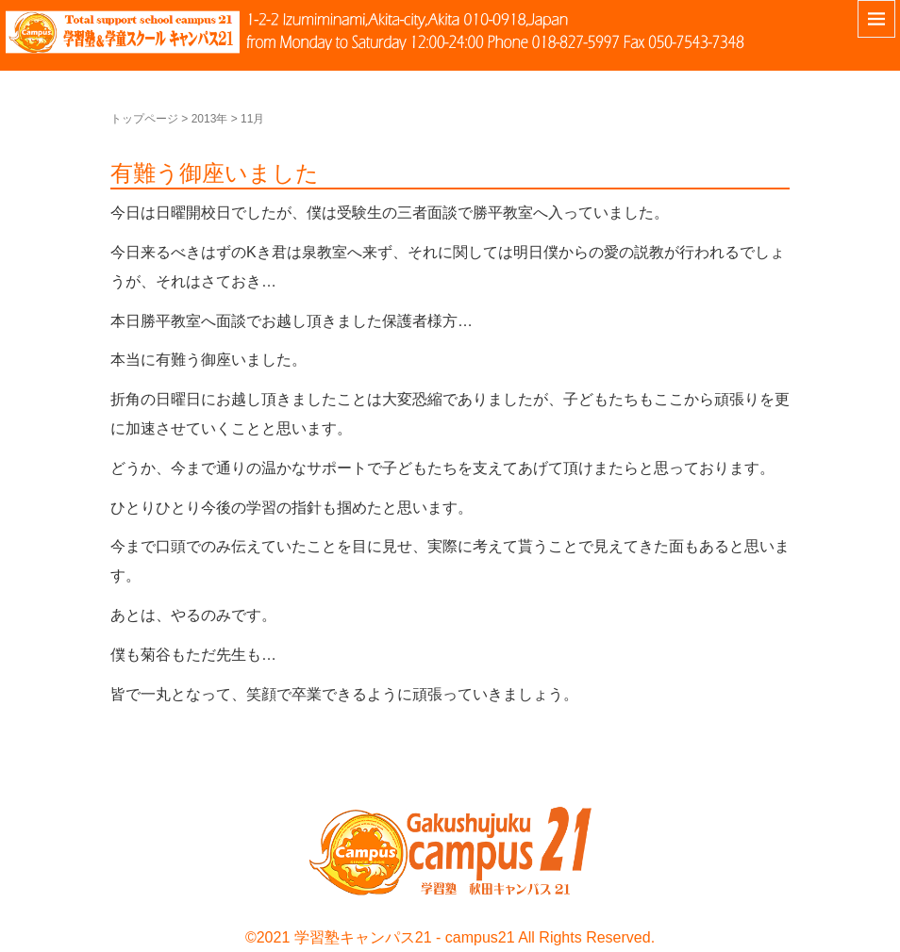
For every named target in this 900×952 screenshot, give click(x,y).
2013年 (210, 118)
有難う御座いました (214, 173)
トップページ (144, 118)
